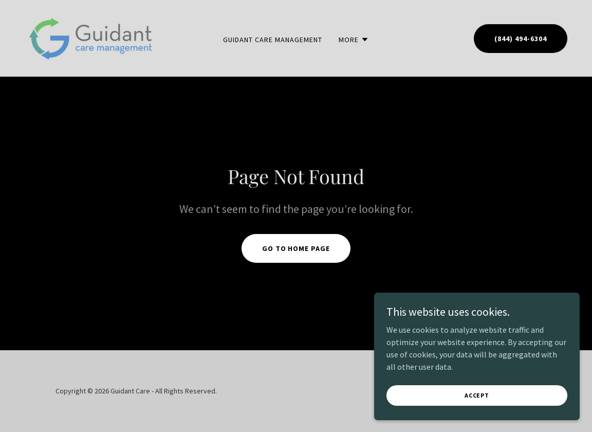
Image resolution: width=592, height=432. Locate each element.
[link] (91, 37)
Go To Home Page (296, 248)
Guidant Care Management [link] (272, 39)
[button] (354, 39)
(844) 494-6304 (520, 38)
